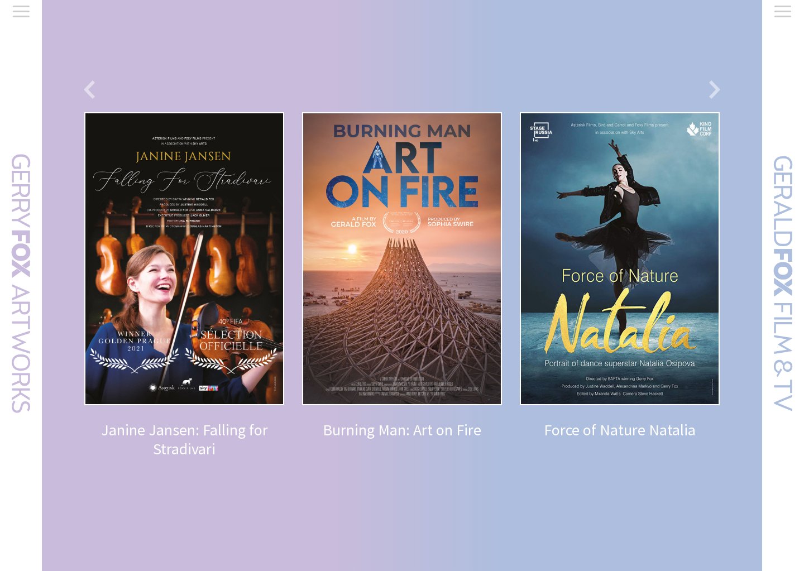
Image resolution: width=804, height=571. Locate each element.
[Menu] (21, 13)
